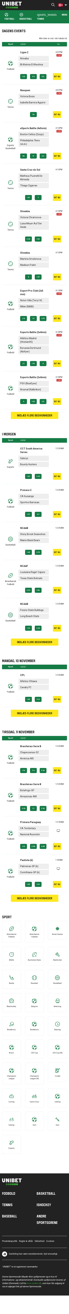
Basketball (25, 16)
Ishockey (44, 1205)
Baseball (9, 1216)
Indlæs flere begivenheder (34, 415)
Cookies (50, 1241)
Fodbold (8, 1193)
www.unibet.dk (33, 1283)
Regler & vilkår (26, 1241)
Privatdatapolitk (9, 1241)
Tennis (47, 16)
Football (9, 16)
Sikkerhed (39, 1241)
